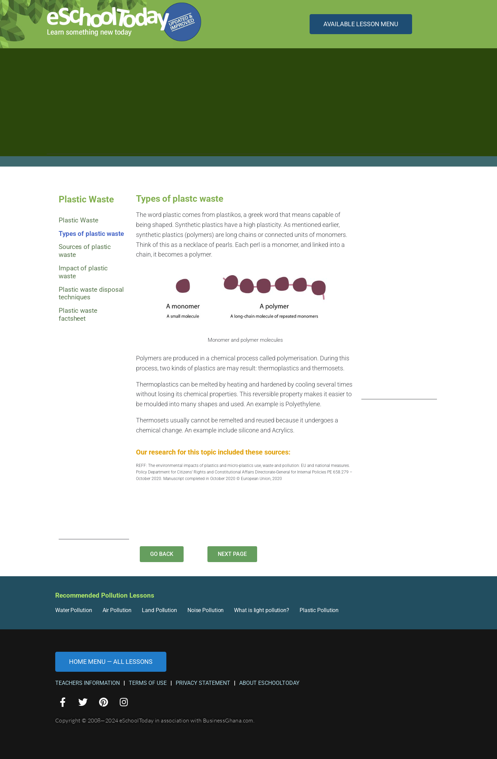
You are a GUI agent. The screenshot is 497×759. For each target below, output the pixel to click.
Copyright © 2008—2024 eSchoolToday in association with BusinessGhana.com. (154, 720)
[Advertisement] (248, 106)
